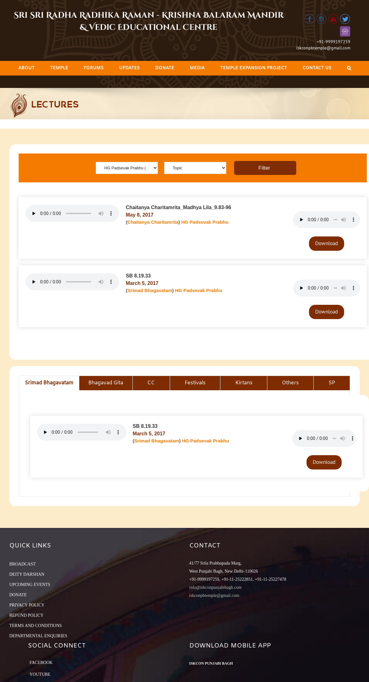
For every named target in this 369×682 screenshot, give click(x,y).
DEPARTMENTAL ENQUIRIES (38, 636)
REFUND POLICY (26, 615)
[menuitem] (26, 68)
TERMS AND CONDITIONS (35, 625)
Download (326, 243)
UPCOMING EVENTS (29, 584)
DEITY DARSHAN (26, 574)
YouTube (40, 674)
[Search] (349, 68)
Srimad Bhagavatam (149, 290)
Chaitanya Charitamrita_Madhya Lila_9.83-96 (178, 207)
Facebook (41, 662)
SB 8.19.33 (138, 275)
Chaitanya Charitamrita (152, 222)
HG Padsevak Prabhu (204, 222)
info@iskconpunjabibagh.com (215, 587)
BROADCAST (22, 564)
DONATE (18, 595)
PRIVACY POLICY (26, 605)
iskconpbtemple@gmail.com (323, 48)
